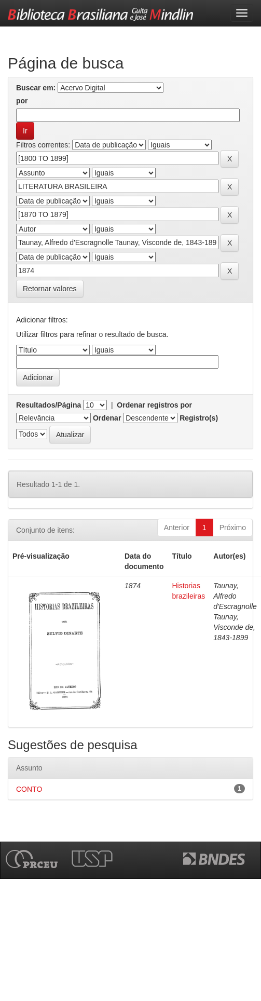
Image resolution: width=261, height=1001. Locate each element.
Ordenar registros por (154, 405)
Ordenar (107, 418)
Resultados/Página (48, 405)
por (22, 101)
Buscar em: (36, 88)
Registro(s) (199, 418)
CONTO (29, 789)
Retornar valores (50, 289)
